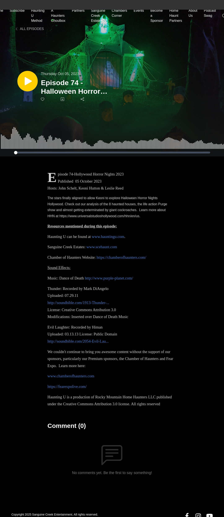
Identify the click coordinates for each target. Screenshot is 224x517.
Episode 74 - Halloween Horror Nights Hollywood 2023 (72, 87)
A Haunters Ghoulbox (58, 15)
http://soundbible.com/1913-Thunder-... (78, 302)
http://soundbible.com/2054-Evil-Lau (76, 341)
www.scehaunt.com (101, 247)
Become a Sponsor (156, 15)
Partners (78, 10)
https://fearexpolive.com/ (67, 386)
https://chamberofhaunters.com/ (121, 257)
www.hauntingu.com (108, 236)
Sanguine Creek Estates (98, 15)
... (107, 341)
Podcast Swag (210, 13)
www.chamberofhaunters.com (70, 376)
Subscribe (17, 10)
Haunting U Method (37, 15)
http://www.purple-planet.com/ (109, 278)
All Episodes (29, 29)
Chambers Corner (119, 13)
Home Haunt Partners (175, 15)
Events (139, 10)
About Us (193, 13)
